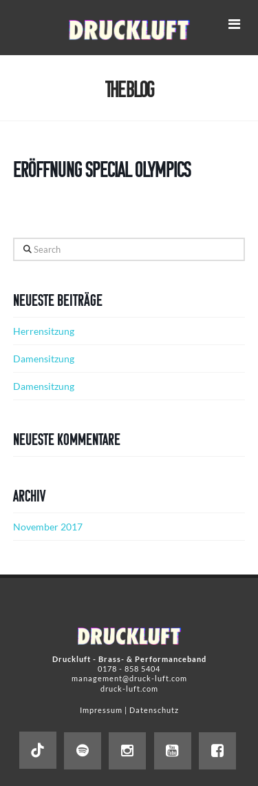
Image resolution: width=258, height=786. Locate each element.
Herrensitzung (43, 331)
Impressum (101, 709)
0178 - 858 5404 (129, 668)
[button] (233, 23)
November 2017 (48, 526)
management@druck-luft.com (129, 678)
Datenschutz (154, 709)
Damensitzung (43, 358)
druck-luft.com (129, 688)
